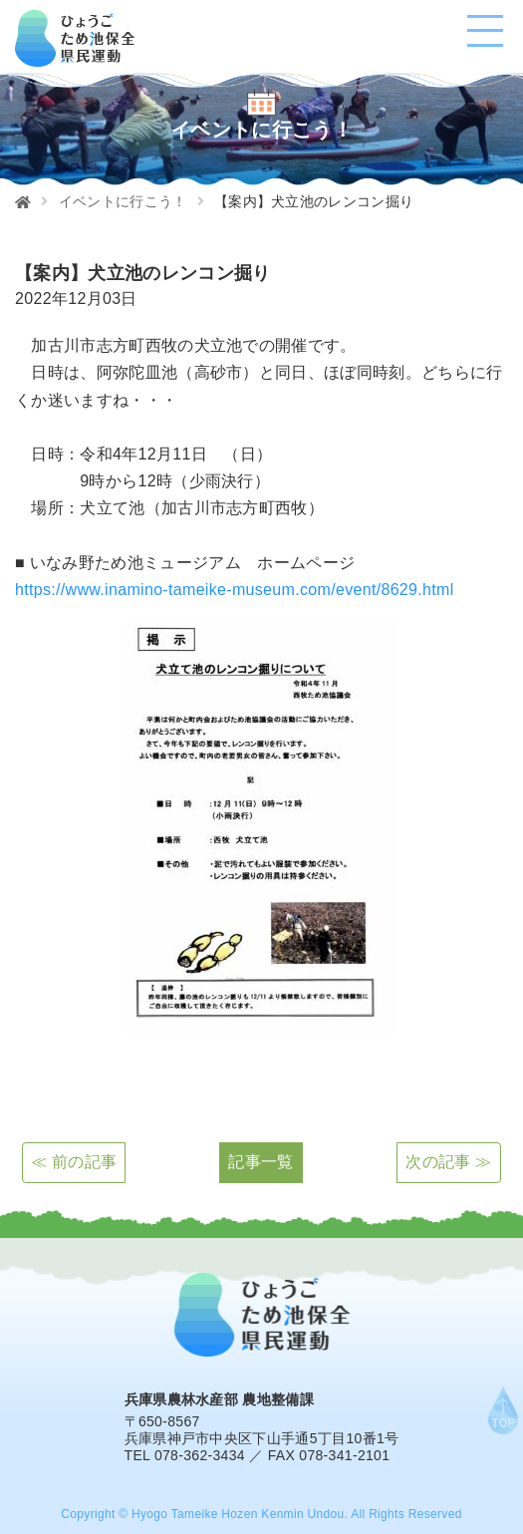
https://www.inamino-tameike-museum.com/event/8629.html (234, 589)
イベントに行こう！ (123, 201)
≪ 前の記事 (74, 1161)
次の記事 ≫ (448, 1161)
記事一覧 (260, 1161)
